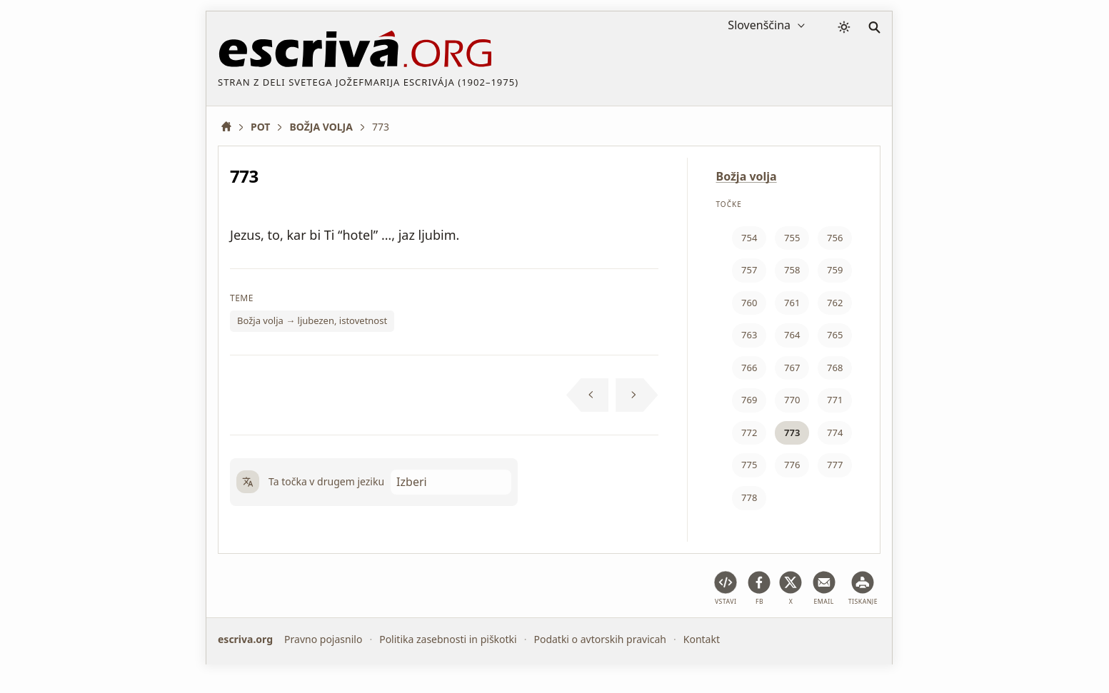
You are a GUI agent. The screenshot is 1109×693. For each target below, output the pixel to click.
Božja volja (746, 176)
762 (835, 302)
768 (835, 367)
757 (749, 269)
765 (835, 334)
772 (749, 432)
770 (792, 399)
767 (792, 367)
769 (749, 399)
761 (792, 302)
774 (835, 432)
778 (749, 497)
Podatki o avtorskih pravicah (599, 639)
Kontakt (701, 639)
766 (749, 367)
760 (749, 302)
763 (749, 334)
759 (835, 269)
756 (835, 237)
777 (835, 464)
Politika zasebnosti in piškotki (448, 639)
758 (792, 269)
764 (792, 334)
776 (792, 464)
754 (749, 237)
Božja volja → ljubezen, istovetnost (312, 320)
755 (792, 237)
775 (749, 464)
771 (835, 399)
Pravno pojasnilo (323, 639)
